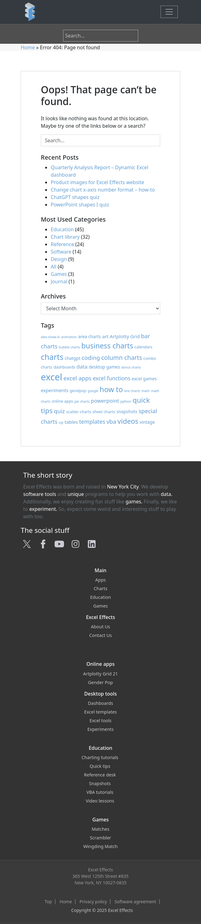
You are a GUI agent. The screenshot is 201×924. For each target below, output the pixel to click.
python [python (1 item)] (125, 401)
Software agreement (135, 901)
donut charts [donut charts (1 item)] (131, 367)
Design (59, 259)
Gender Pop (100, 682)
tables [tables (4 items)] (71, 422)
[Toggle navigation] (169, 12)
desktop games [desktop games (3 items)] (104, 367)
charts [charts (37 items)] (52, 356)
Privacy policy (93, 901)
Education (62, 229)
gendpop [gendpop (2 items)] (78, 390)
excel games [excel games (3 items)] (144, 379)
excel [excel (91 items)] (51, 377)
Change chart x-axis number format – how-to (103, 189)
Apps (100, 580)
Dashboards (100, 703)
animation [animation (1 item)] (69, 337)
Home (28, 47)
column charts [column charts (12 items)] (121, 357)
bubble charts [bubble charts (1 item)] (69, 347)
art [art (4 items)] (105, 336)
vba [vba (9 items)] (111, 421)
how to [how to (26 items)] (111, 389)
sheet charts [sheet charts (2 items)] (103, 411)
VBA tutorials (101, 792)
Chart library (65, 236)
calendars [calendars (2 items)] (143, 347)
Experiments (101, 729)
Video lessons (100, 801)
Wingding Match (100, 846)
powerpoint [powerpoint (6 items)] (105, 400)
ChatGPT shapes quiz (75, 197)
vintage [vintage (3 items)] (147, 422)
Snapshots (100, 783)
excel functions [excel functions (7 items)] (111, 378)
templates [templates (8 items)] (92, 421)
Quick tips (101, 766)
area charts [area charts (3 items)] (89, 336)
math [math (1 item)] (146, 391)
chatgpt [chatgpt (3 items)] (72, 358)
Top (48, 901)
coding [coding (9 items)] (91, 357)
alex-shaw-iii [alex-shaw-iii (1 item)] (50, 337)
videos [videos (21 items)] (128, 421)
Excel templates (100, 712)
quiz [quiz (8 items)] (59, 411)
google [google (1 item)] (93, 391)
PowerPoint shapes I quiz (80, 204)
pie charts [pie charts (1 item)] (82, 401)
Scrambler (100, 838)
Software (61, 251)
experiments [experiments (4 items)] (54, 390)
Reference (62, 244)
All (53, 266)
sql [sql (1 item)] (61, 422)
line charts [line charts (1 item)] (132, 391)
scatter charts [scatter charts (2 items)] (78, 411)
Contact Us (100, 635)
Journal (59, 281)
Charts (100, 588)
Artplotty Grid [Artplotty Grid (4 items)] (125, 336)
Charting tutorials (100, 757)
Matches (100, 829)
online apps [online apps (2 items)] (62, 401)
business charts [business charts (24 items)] (107, 346)
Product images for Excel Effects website (97, 182)
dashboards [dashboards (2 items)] (64, 367)
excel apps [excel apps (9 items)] (77, 378)
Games (59, 274)
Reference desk (100, 775)
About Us (100, 627)
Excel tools (100, 720)
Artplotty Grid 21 (100, 674)
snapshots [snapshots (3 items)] (126, 411)
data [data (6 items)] (82, 366)
